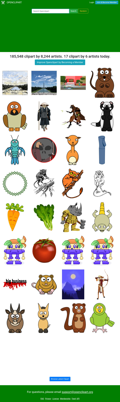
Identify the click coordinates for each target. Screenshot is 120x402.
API (78, 399)
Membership (65, 399)
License (55, 399)
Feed (74, 399)
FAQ (42, 399)
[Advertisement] (60, 32)
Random (83, 11)
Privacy (48, 399)
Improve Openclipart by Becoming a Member (60, 62)
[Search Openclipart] (50, 11)
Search (73, 11)
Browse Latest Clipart (60, 379)
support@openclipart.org (77, 392)
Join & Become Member (107, 2)
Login (91, 2)
